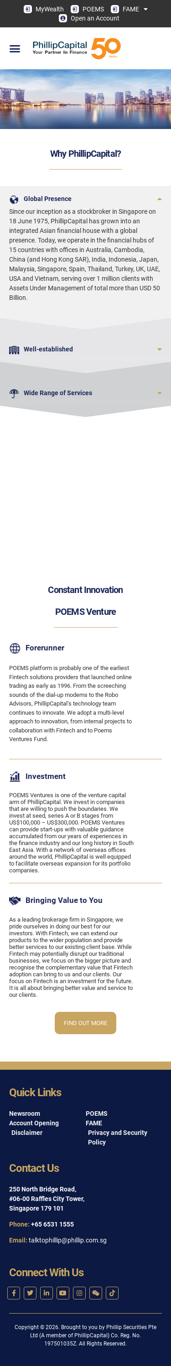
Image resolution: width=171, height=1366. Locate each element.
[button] (15, 48)
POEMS (87, 9)
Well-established (48, 349)
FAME (129, 9)
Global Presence (48, 198)
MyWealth (44, 9)
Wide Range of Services (58, 393)
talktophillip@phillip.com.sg (68, 1240)
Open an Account (89, 18)
